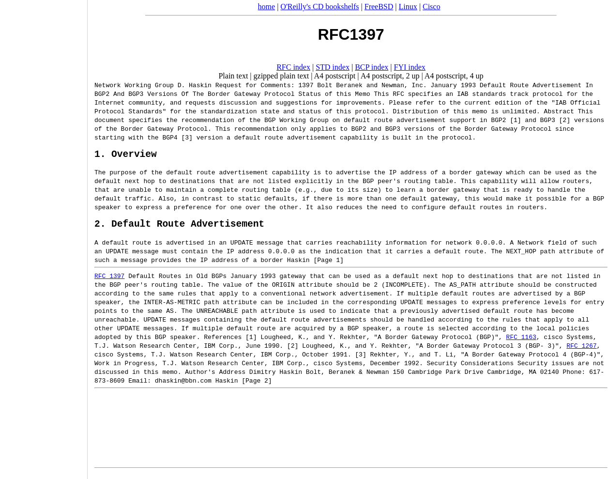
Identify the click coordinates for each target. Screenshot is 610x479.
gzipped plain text (281, 76)
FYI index (410, 67)
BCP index (371, 67)
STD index (333, 67)
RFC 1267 (581, 350)
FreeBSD (379, 6)
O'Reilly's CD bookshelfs (319, 6)
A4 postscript (335, 76)
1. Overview (125, 155)
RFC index (293, 67)
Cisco (431, 6)
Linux (408, 6)
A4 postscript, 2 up (390, 76)
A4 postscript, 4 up (454, 76)
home (266, 6)
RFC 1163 (521, 341)
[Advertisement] (43, 236)
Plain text (233, 76)
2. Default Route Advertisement (179, 227)
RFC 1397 (109, 280)
